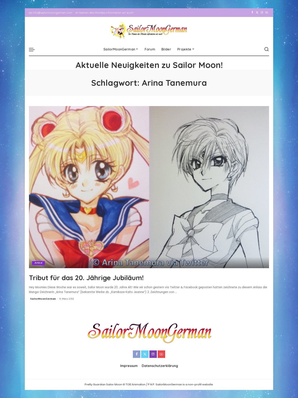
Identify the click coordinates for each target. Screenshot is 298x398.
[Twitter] (257, 12)
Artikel (39, 263)
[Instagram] (262, 12)
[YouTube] (266, 12)
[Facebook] (252, 12)
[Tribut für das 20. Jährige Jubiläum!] (149, 187)
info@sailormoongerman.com (50, 12)
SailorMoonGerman (43, 298)
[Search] (266, 49)
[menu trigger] (34, 49)
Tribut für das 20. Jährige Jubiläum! (101, 277)
